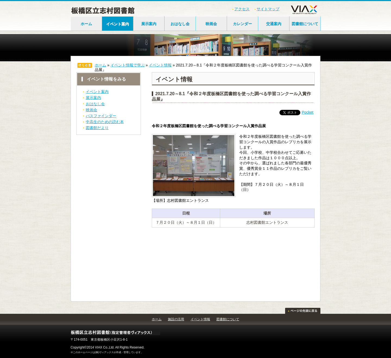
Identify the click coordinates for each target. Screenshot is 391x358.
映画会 (211, 24)
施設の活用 (176, 319)
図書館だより (97, 128)
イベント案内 (117, 24)
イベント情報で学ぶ (128, 65)
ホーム (86, 24)
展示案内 (148, 24)
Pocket (307, 112)
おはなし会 (180, 24)
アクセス (242, 9)
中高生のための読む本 (105, 122)
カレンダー (242, 24)
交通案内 (273, 24)
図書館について (305, 24)
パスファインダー (101, 116)
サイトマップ (268, 9)
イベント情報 (160, 65)
